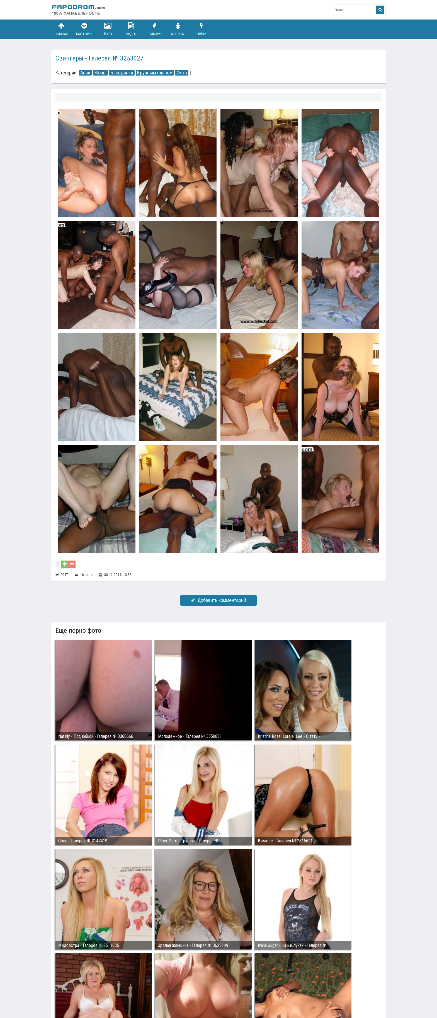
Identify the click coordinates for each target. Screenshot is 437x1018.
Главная (61, 29)
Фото (108, 29)
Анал (85, 73)
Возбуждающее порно (147, 992)
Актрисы (178, 29)
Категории (84, 29)
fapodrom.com (79, 10)
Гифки (201, 29)
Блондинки (121, 73)
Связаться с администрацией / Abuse (85, 988)
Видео (131, 29)
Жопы (100, 73)
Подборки (154, 29)
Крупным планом (155, 73)
